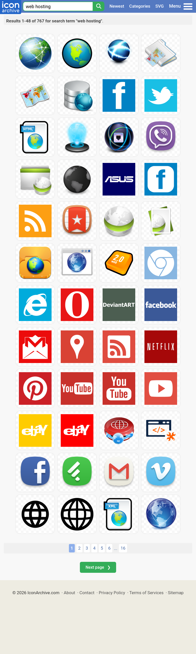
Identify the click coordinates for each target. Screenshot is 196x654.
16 (123, 548)
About (69, 592)
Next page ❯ (97, 567)
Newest (116, 6)
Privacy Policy (112, 592)
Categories (139, 6)
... (115, 548)
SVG (159, 6)
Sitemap (176, 592)
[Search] (98, 6)
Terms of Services (146, 592)
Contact (86, 592)
